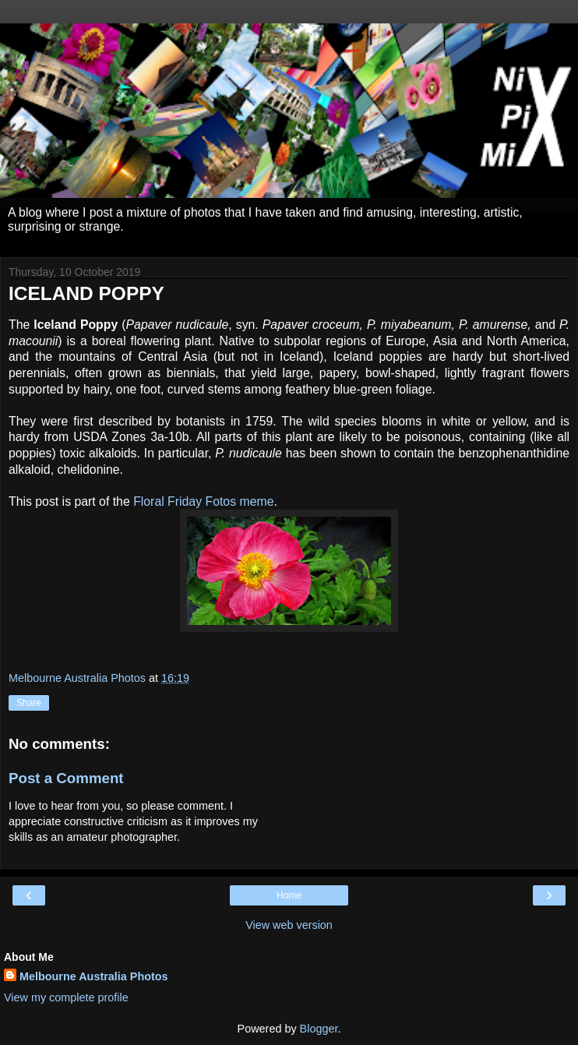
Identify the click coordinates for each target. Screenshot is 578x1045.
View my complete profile (66, 997)
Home (289, 895)
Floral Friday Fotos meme (203, 501)
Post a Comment (66, 778)
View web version (289, 925)
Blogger (319, 1028)
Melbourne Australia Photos (93, 976)
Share (28, 702)
